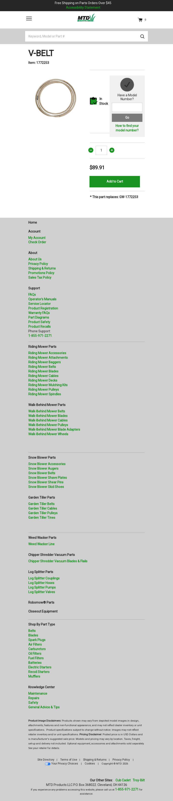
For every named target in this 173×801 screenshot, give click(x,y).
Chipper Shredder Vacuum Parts (51, 555)
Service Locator (39, 304)
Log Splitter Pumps (42, 587)
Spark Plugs (36, 640)
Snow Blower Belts (41, 473)
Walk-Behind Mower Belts (46, 411)
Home (32, 222)
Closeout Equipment (43, 611)
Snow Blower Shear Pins (45, 482)
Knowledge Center (41, 687)
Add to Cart (115, 181)
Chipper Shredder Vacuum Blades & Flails (57, 561)
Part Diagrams (38, 317)
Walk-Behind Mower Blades (48, 416)
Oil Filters (34, 653)
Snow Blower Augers (43, 468)
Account (34, 231)
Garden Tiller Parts (41, 497)
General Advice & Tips (44, 707)
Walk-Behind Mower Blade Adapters (54, 429)
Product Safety (39, 322)
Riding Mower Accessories (47, 353)
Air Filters (35, 644)
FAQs (32, 294)
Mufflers (34, 676)
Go (127, 117)
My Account (36, 238)
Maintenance (37, 693)
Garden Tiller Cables (42, 508)
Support (34, 288)
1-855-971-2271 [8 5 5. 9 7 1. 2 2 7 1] (127, 789)
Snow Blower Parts (42, 457)
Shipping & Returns (42, 268)
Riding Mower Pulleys (43, 389)
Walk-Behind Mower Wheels (48, 434)
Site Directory (45, 759)
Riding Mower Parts (42, 346)
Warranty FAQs (39, 313)
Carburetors (37, 649)
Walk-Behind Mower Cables (48, 420)
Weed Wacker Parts (42, 537)
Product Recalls (39, 326)
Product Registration (43, 308)
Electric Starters (39, 667)
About (32, 253)
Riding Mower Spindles (44, 394)
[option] (55, 97)
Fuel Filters (36, 658)
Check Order (37, 242)
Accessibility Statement (83, 7)
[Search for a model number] (127, 107)
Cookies (90, 763)
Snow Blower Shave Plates (47, 477)
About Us (35, 259)
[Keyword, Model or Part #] (86, 36)
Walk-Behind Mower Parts (47, 405)
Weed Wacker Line (41, 544)
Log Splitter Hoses (41, 583)
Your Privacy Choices (64, 763)
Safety (33, 702)
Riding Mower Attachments (48, 357)
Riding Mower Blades (43, 371)
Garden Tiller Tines (41, 517)
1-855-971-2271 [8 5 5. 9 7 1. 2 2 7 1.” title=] (40, 336)
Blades (33, 635)
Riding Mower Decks (42, 380)
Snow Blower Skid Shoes (46, 487)
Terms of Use (68, 759)
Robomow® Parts (41, 602)
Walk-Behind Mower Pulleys (48, 425)
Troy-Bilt (139, 780)
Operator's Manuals (42, 299)
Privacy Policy (38, 264)
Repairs (33, 698)
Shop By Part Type (41, 624)
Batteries (35, 663)
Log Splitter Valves (41, 592)
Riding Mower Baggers (44, 362)
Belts (32, 631)
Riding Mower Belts (42, 367)
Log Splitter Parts (40, 572)
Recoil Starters (39, 672)
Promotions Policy (41, 273)
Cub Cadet (123, 780)
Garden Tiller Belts (41, 504)
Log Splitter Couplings (44, 578)
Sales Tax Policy (39, 277)
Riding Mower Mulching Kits (48, 385)
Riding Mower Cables (43, 376)
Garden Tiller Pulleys (43, 513)
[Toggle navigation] (29, 18)
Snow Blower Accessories (47, 464)
